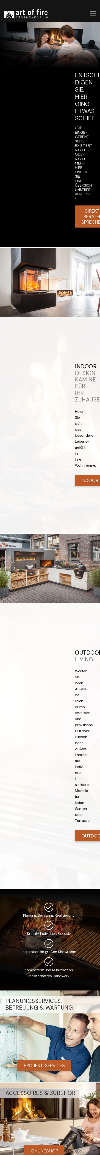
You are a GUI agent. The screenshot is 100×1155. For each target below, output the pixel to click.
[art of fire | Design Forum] (26, 13)
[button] (93, 14)
